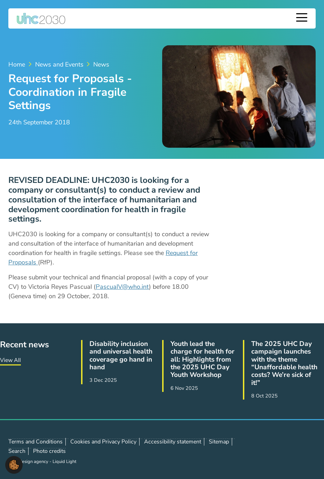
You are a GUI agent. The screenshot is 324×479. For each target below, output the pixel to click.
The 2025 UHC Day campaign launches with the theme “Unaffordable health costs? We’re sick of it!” (284, 363)
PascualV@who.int (122, 287)
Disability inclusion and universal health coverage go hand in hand (120, 355)
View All (10, 360)
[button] (14, 464)
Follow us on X (273, 451)
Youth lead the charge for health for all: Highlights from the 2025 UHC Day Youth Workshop (203, 359)
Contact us (303, 451)
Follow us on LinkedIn (288, 451)
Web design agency (28, 461)
